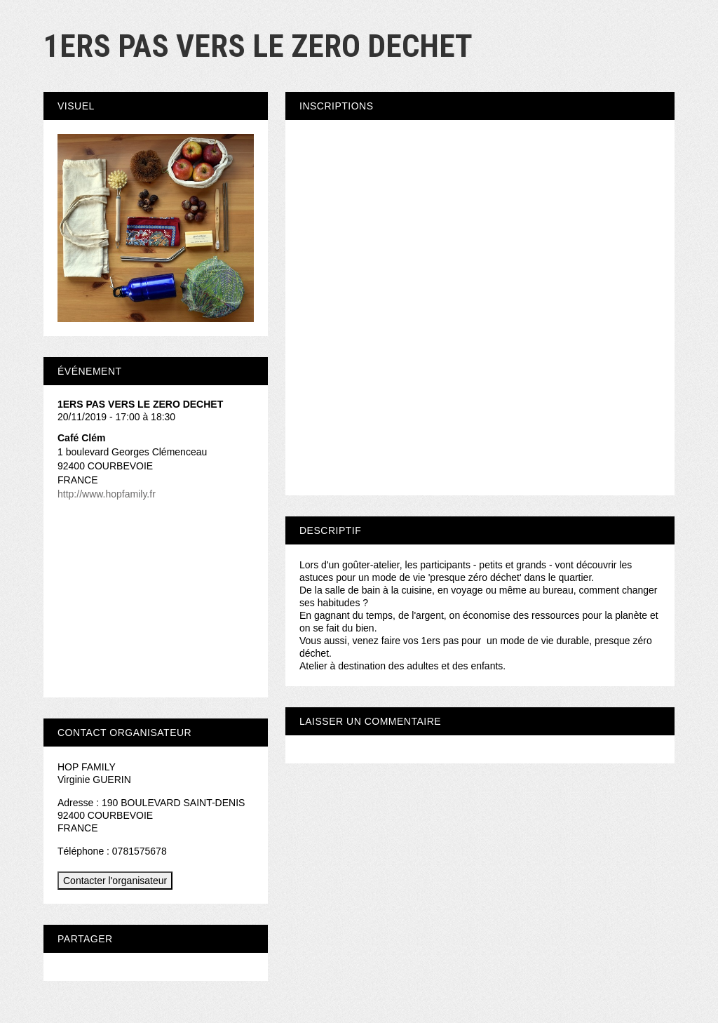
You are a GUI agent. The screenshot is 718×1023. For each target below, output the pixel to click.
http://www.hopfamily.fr (106, 494)
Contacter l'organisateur (115, 880)
